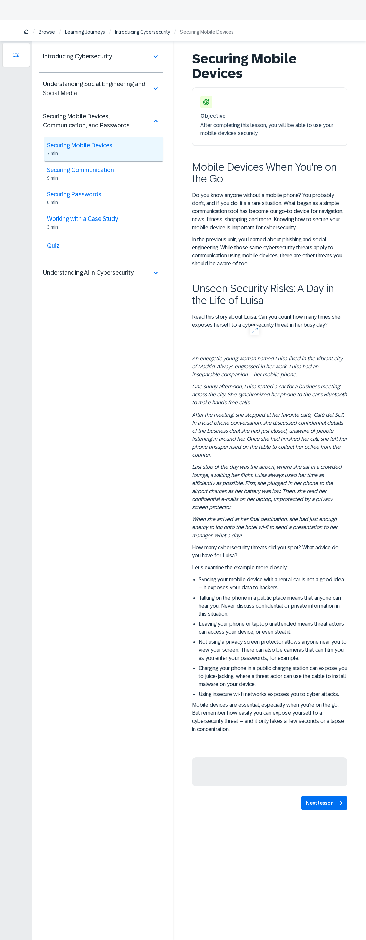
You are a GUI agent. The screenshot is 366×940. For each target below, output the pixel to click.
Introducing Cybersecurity (142, 32)
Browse (47, 32)
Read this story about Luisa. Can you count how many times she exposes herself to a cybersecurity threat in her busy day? (266, 321)
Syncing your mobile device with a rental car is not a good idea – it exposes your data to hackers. (271, 583)
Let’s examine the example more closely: (240, 567)
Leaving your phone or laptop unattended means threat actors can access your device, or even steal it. (271, 628)
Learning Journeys (85, 32)
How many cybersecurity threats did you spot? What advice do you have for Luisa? (265, 551)
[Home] (26, 32)
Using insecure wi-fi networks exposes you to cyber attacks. (269, 694)
